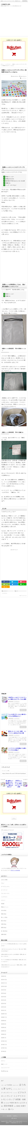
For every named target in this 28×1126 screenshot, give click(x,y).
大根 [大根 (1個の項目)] (4, 1102)
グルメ (2, 883)
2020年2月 (3, 1034)
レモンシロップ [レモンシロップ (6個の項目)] (8, 1099)
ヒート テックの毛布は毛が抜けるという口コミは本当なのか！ (13, 944)
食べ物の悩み (4, 931)
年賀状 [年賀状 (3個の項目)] (12, 1103)
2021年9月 (3, 990)
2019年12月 (4, 1041)
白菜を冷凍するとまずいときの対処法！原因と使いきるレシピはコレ (13, 955)
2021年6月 (3, 993)
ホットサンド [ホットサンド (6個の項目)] (7, 1096)
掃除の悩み (3, 914)
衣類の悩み (3, 924)
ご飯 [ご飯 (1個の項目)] (5, 1085)
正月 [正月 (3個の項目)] (23, 1103)
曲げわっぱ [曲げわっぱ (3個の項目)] (18, 1103)
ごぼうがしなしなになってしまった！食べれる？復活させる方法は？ (13, 950)
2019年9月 (3, 1051)
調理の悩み (3, 927)
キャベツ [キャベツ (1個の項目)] (23, 1089)
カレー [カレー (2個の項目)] (19, 1089)
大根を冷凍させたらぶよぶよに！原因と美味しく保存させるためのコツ (13, 965)
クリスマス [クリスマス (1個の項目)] (15, 1092)
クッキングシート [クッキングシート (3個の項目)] (6, 1092)
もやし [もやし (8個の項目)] (9, 1088)
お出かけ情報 (4, 879)
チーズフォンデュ (5, 886)
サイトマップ (22, 1116)
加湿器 (2, 903)
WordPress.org (4, 1071)
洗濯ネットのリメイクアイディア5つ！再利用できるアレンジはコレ (13, 71)
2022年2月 (3, 976)
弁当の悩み (3, 910)
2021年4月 (3, 1000)
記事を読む (23, 710)
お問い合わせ (14, 1118)
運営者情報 (9, 1116)
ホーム (14, 818)
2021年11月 (4, 983)
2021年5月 (3, 996)
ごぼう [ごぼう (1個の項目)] (2, 1085)
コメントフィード (5, 1067)
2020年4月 (3, 1027)
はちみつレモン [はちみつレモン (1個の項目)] (16, 1085)
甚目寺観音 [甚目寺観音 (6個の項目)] (8, 1106)
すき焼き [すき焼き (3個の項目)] (9, 1085)
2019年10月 (4, 1048)
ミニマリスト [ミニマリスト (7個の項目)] (19, 1096)
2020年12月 (4, 1013)
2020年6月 (3, 1020)
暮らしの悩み (4, 917)
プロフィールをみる (15, 870)
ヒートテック (4, 890)
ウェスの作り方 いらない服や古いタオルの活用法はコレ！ (17, 715)
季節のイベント (4, 907)
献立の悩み (3, 920)
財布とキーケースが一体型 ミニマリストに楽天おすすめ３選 (17, 732)
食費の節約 (3, 934)
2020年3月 (3, 1031)
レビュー (3, 900)
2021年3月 (3, 1003)
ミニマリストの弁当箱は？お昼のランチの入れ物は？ (17, 749)
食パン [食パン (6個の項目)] (11, 1109)
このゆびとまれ (5, 4)
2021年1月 (3, 1010)
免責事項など (15, 1116)
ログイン (3, 1060)
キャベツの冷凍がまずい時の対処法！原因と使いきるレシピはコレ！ (13, 960)
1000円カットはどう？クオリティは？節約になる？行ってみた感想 (17, 698)
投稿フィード (4, 1064)
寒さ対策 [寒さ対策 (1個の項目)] (7, 1102)
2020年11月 (4, 1017)
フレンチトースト (5, 893)
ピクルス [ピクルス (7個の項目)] (22, 1092)
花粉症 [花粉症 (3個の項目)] (18, 1106)
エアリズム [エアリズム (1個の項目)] (15, 1089)
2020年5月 (3, 1024)
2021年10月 (4, 986)
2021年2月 (3, 1007)
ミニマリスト (24, 78)
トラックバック (24, 595)
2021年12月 (4, 979)
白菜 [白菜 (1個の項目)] (15, 1106)
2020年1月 (3, 1037)
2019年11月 (4, 1044)
